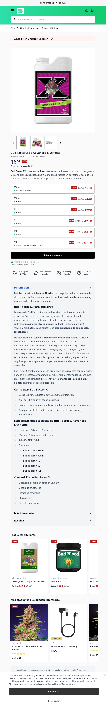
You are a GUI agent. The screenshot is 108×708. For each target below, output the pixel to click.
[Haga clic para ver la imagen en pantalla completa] (53, 90)
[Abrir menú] (12, 10)
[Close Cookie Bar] (105, 674)
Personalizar (54, 701)
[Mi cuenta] (86, 11)
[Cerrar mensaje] (92, 39)
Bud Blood (56, 581)
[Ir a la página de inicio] (50, 11)
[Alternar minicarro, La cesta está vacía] (92, 11)
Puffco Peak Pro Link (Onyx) (65, 646)
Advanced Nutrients (41, 171)
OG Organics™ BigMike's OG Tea (28, 581)
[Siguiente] (60, 143)
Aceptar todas (54, 691)
